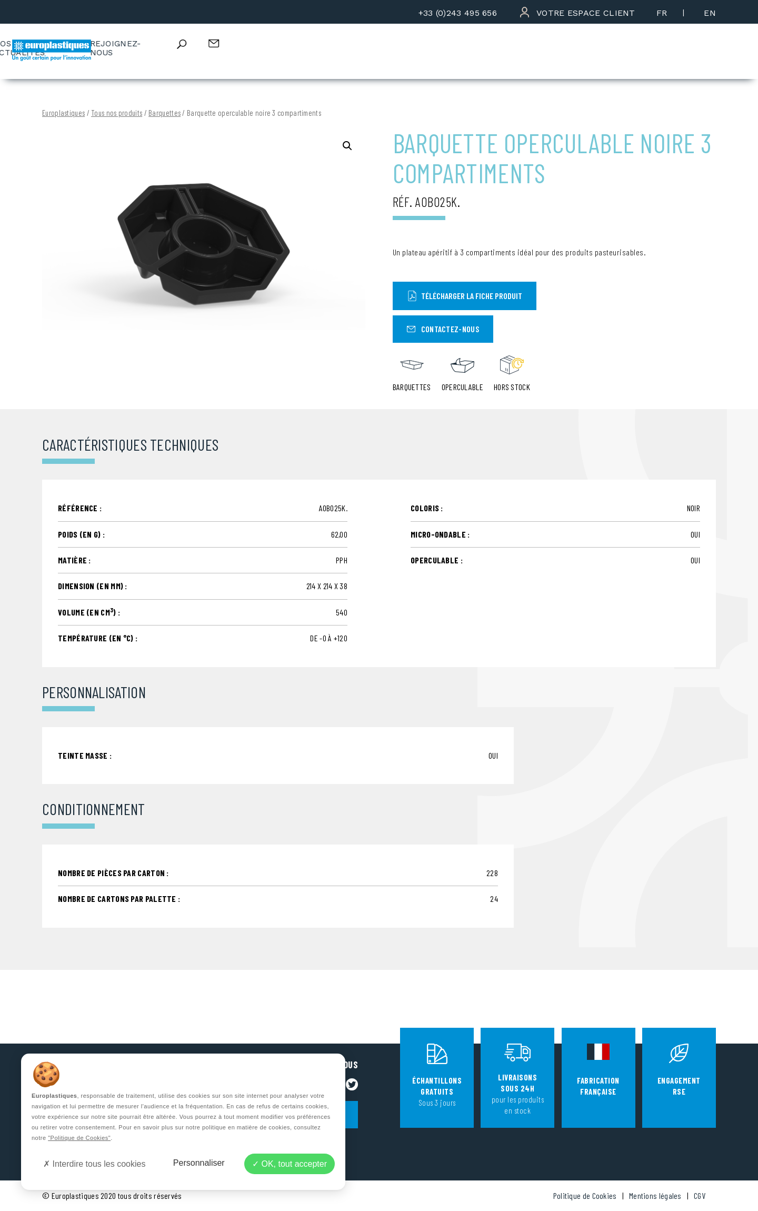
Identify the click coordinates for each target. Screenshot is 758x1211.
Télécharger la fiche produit (464, 296)
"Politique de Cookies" (79, 1138)
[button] (347, 145)
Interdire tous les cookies (94, 1163)
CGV (699, 1195)
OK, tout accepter (289, 1163)
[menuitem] (661, 13)
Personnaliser (199, 1162)
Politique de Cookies (585, 1195)
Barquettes (164, 112)
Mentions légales (655, 1195)
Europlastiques (63, 112)
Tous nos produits (116, 112)
